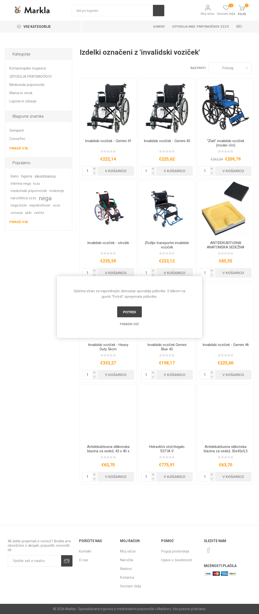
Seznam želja (130, 586)
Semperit (16, 130)
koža (36, 183)
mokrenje (56, 191)
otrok (56, 205)
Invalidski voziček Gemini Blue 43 (167, 347)
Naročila (126, 560)
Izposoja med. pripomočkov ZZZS (200, 26)
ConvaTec (17, 139)
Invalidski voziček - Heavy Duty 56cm (108, 347)
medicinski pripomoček (29, 191)
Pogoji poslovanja (175, 551)
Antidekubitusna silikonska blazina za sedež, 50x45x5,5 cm (225, 451)
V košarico (116, 171)
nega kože (19, 205)
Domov (159, 26)
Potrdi (129, 312)
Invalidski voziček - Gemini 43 (167, 141)
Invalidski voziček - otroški (108, 243)
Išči (158, 10)
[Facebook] (208, 550)
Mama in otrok (20, 93)
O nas (83, 560)
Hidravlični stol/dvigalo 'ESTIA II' (167, 449)
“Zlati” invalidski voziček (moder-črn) (225, 143)
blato (15, 176)
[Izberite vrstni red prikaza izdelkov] (230, 67)
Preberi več (129, 324)
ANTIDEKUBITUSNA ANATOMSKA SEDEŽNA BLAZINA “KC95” (225, 247)
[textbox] (112, 10)
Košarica (127, 577)
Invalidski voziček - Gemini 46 (225, 345)
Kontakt (85, 551)
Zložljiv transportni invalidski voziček (167, 245)
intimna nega (21, 184)
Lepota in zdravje (22, 101)
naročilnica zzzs (23, 198)
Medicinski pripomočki (26, 85)
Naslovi (126, 569)
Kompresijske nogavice (27, 68)
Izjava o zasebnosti (176, 560)
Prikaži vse (18, 148)
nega (45, 198)
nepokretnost (39, 205)
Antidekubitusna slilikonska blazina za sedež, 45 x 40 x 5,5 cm (108, 451)
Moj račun (208, 13)
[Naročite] (34, 561)
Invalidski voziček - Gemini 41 (108, 141)
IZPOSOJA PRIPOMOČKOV (30, 76)
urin (28, 212)
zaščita (39, 213)
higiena (26, 176)
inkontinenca (45, 176)
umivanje (17, 213)
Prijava (66, 561)
